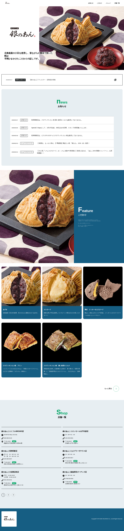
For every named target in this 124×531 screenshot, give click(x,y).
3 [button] (13, 495)
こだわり (99, 3)
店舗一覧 (117, 3)
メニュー (108, 3)
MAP (14, 441)
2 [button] (8, 495)
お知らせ (90, 3)
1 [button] (3, 495)
